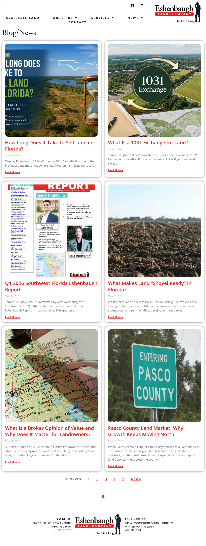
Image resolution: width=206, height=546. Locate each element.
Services (102, 18)
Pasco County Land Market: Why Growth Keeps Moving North (145, 431)
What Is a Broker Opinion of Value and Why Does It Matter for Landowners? (49, 431)
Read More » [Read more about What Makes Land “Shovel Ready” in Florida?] (115, 317)
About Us (65, 18)
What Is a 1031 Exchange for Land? (148, 142)
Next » (136, 479)
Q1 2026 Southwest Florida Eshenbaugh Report (51, 286)
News (135, 18)
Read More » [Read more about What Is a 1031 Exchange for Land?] (115, 170)
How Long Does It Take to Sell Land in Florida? (48, 145)
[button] (103, 496)
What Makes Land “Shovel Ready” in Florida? (150, 286)
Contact (78, 22)
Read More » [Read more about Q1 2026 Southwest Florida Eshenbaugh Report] (12, 317)
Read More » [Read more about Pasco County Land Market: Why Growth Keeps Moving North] (115, 466)
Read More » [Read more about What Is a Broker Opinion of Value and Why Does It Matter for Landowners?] (12, 462)
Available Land (23, 18)
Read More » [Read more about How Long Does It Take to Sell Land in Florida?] (12, 172)
